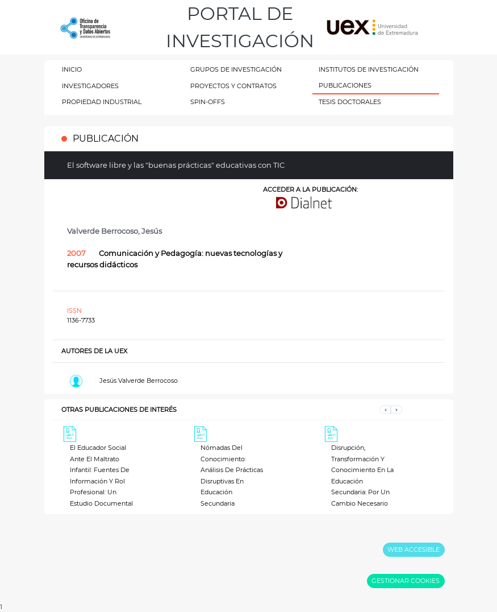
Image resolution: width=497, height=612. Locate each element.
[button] (385, 410)
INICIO (72, 69)
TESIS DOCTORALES (350, 102)
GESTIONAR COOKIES (405, 581)
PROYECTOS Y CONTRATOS (233, 86)
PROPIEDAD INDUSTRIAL (101, 102)
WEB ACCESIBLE (413, 549)
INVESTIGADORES (90, 86)
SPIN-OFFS (207, 102)
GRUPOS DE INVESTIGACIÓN (236, 69)
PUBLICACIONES (345, 85)
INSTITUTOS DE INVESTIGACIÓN (369, 69)
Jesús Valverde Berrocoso (138, 380)
